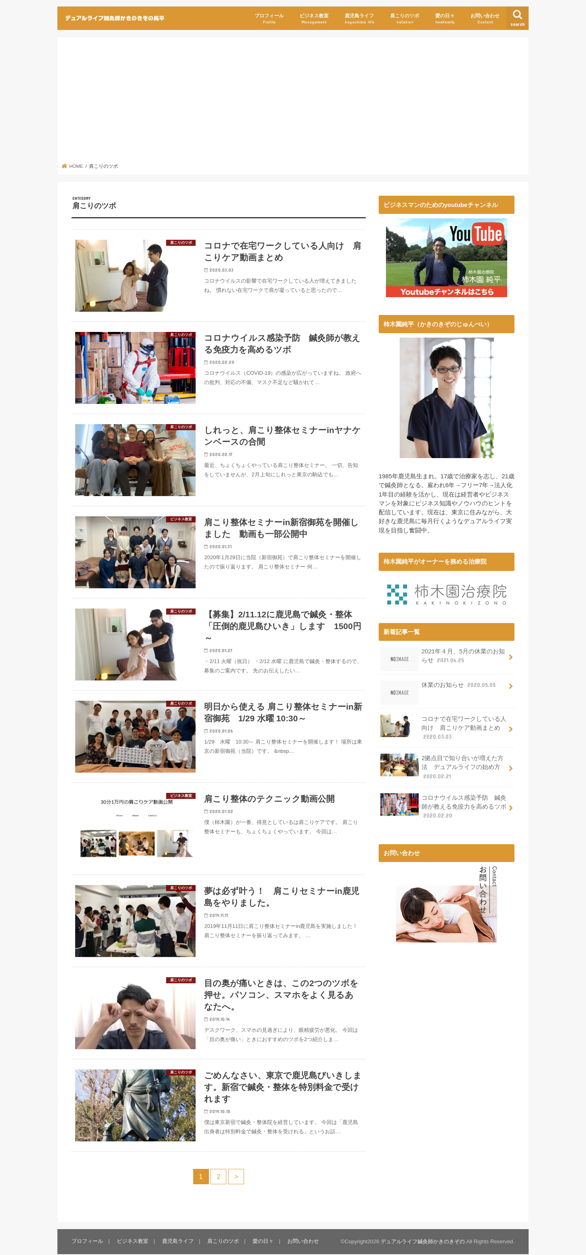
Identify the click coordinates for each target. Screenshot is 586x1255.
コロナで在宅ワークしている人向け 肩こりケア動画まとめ (443, 727)
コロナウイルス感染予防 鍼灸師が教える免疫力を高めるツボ (443, 806)
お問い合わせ (485, 19)
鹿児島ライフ (359, 19)
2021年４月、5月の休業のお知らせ (442, 659)
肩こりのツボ (404, 19)
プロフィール (269, 19)
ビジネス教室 (314, 19)
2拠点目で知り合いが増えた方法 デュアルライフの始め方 (442, 767)
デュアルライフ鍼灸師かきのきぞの (423, 1243)
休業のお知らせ (438, 687)
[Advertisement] (293, 102)
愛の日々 (445, 19)
